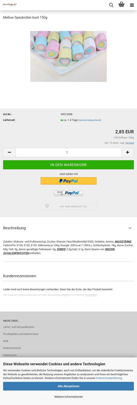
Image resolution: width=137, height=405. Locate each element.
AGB (5, 341)
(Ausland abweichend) (89, 120)
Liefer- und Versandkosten (18, 327)
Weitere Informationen (68, 396)
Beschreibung (14, 228)
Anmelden (91, 294)
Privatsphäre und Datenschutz (20, 334)
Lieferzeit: (9, 120)
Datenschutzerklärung (109, 378)
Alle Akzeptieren (68, 386)
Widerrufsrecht (12, 348)
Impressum (10, 355)
